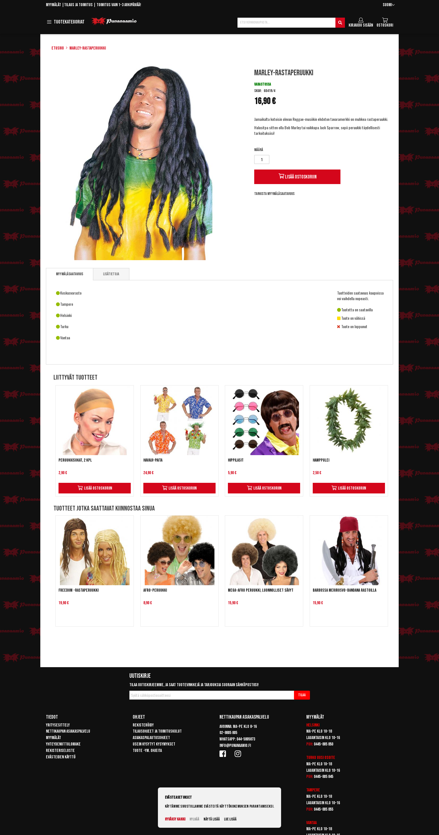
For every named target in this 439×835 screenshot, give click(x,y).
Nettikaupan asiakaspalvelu (68, 731)
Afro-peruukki (155, 590)
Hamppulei (321, 460)
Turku (311, 757)
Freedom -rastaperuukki (79, 590)
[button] (389, 5)
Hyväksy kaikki (175, 819)
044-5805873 (246, 739)
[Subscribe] (302, 695)
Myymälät (53, 5)
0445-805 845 (323, 776)
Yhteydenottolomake (63, 744)
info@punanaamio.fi (235, 745)
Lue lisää (230, 819)
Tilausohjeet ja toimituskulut (157, 731)
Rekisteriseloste (60, 750)
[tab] (69, 274)
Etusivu (58, 48)
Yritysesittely (58, 725)
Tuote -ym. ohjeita (147, 750)
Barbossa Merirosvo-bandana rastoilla (344, 590)
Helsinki (312, 725)
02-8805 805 (228, 732)
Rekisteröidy (143, 725)
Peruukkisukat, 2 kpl (75, 460)
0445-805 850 (323, 744)
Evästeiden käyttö (61, 757)
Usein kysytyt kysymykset (154, 744)
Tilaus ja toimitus (78, 5)
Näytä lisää (212, 819)
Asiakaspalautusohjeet (151, 737)
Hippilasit (236, 460)
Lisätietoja (111, 274)
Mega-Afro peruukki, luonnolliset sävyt (260, 590)
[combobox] (291, 23)
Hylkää (194, 819)
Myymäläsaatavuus (69, 274)
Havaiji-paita (152, 460)
